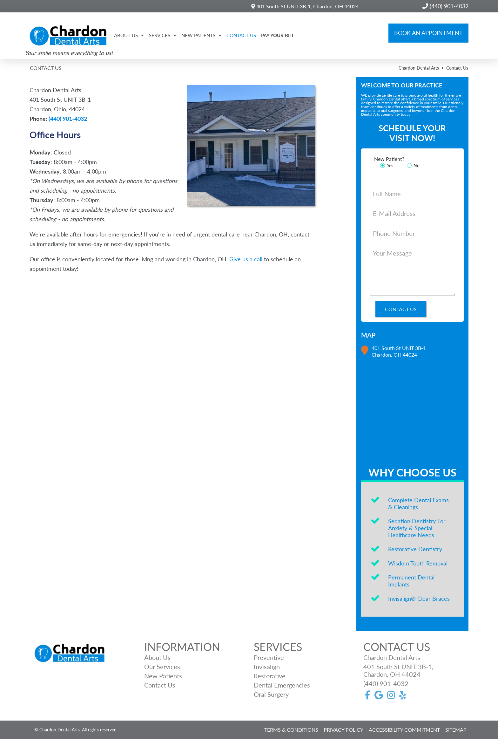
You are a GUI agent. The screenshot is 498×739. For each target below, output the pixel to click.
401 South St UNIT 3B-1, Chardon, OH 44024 (305, 6)
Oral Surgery (271, 694)
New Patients (201, 35)
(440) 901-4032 (68, 118)
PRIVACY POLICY (343, 730)
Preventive (269, 657)
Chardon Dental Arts (419, 68)
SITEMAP (456, 730)
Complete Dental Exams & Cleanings (418, 503)
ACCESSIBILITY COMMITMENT (404, 730)
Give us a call (245, 259)
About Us (129, 35)
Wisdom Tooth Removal (418, 563)
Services (162, 35)
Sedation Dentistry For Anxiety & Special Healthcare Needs (417, 527)
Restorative (270, 676)
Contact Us (241, 35)
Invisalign (267, 666)
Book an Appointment (428, 32)
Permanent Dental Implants (411, 581)
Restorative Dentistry (415, 548)
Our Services (162, 666)
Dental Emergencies (282, 685)
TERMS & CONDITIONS (291, 730)
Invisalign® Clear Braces (419, 598)
